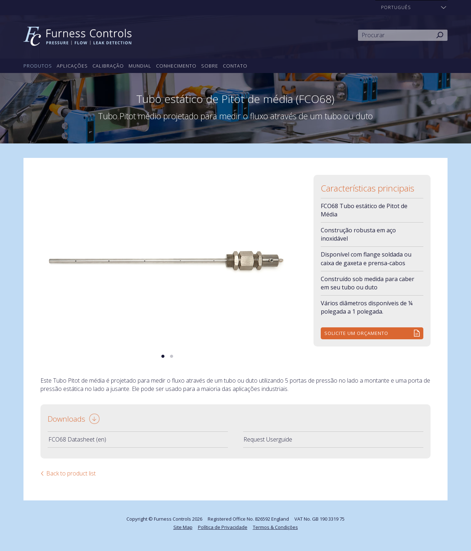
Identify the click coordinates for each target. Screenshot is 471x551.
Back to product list (71, 473)
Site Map (183, 527)
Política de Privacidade (222, 527)
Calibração (108, 66)
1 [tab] (163, 356)
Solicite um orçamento (356, 333)
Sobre (209, 66)
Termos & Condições (275, 527)
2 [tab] (171, 356)
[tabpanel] (167, 259)
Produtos (37, 66)
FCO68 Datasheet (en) (77, 439)
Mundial (140, 66)
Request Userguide (267, 439)
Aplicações (72, 66)
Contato (235, 66)
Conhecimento (176, 66)
